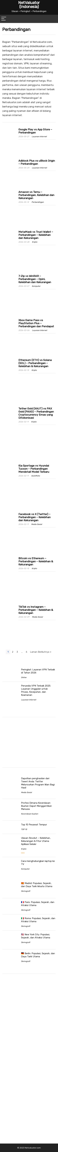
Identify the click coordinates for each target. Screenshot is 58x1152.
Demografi (25, 891)
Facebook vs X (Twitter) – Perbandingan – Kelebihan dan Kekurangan (34, 517)
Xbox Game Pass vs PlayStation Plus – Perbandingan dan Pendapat (36, 323)
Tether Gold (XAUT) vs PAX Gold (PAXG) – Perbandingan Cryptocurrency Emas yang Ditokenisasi (36, 413)
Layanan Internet (39, 136)
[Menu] (3, 19)
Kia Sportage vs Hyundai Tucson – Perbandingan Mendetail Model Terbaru (33, 468)
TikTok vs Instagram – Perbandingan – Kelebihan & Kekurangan (35, 609)
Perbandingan (38, 202)
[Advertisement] (28, 743)
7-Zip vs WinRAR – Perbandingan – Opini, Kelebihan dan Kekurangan (34, 279)
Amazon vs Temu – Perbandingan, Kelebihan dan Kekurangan (36, 195)
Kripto (34, 242)
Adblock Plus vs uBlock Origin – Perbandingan (36, 162)
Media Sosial (36, 524)
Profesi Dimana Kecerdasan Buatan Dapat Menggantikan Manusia (36, 806)
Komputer (36, 286)
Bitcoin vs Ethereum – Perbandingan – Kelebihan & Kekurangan (35, 561)
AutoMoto (35, 476)
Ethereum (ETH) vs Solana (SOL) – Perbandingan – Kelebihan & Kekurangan (35, 363)
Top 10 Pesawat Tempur (34, 824)
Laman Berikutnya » (40, 652)
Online (23, 677)
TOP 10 (24, 829)
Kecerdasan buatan (29, 814)
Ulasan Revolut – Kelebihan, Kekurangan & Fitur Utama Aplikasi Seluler (36, 841)
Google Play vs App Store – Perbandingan (35, 131)
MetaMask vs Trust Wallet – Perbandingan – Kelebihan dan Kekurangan (35, 235)
